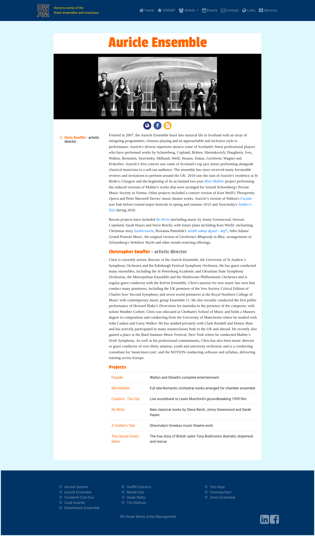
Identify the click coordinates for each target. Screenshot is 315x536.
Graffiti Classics (139, 487)
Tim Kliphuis (136, 503)
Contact (230, 10)
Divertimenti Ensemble (81, 508)
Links (248, 10)
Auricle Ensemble (77, 492)
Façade (246, 198)
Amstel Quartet (76, 487)
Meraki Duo (135, 492)
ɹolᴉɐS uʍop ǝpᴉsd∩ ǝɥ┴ (207, 231)
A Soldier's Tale (123, 425)
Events (209, 10)
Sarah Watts (136, 497)
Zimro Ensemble (222, 497)
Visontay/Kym (221, 492)
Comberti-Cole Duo (79, 497)
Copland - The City (126, 399)
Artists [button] (187, 10)
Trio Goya (217, 487)
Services (268, 10)
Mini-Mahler (214, 181)
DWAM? (166, 10)
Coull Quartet (74, 503)
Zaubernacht (144, 231)
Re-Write (163, 219)
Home (146, 10)
